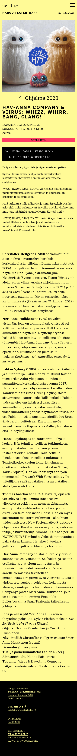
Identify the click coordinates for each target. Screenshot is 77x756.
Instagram (14, 718)
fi (10, 6)
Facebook (14, 722)
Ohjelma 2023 (41, 98)
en (16, 6)
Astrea (6, 133)
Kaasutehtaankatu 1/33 (20, 695)
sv (4, 6)
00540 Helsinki (15, 698)
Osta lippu (38, 140)
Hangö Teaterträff (20, 13)
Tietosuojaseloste (19, 737)
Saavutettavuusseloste (23, 740)
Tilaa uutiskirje (18, 734)
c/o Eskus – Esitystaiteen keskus (25, 691)
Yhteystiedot (16, 730)
